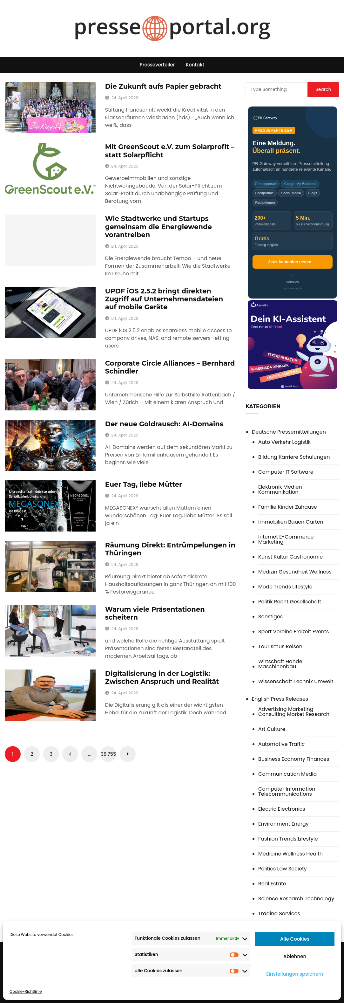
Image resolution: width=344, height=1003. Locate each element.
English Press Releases (280, 699)
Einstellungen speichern (294, 974)
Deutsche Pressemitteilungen (289, 432)
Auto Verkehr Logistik (284, 442)
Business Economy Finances (293, 759)
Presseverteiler (157, 64)
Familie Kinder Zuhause (287, 507)
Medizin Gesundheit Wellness (295, 571)
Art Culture (271, 729)
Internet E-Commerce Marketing (286, 539)
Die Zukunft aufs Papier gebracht (163, 86)
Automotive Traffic (281, 744)
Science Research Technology (296, 898)
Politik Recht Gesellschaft (289, 601)
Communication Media (287, 774)
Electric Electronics (281, 809)
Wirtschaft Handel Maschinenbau (281, 664)
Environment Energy (283, 824)
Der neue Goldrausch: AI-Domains (164, 424)
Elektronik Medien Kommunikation (280, 489)
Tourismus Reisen (280, 646)
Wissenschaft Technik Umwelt (295, 681)
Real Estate (272, 883)
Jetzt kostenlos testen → (292, 261)
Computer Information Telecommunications (286, 792)
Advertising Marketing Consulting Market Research (293, 712)
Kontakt (195, 64)
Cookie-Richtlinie (26, 991)
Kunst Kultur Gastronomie (290, 557)
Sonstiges (270, 616)
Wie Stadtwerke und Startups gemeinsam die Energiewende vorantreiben (158, 226)
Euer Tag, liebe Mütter (143, 484)
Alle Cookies (294, 939)
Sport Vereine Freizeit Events (293, 631)
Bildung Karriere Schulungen (294, 457)
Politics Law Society (282, 868)
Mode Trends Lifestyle (285, 586)
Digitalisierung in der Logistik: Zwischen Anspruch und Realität (162, 677)
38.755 (108, 754)
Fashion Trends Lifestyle (288, 839)
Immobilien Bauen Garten (290, 522)
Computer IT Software (286, 472)
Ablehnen (294, 956)
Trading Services (279, 913)
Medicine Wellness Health (290, 853)
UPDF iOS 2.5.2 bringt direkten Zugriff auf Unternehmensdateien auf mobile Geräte (164, 299)
